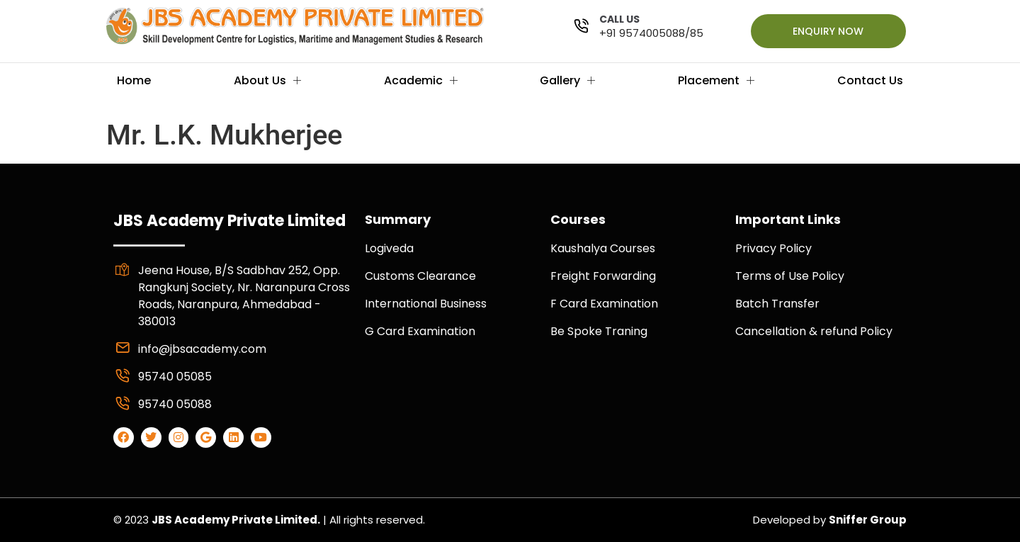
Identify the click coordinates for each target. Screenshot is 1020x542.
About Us (267, 80)
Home (134, 80)
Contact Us (870, 80)
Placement (716, 80)
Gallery (567, 80)
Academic (421, 80)
